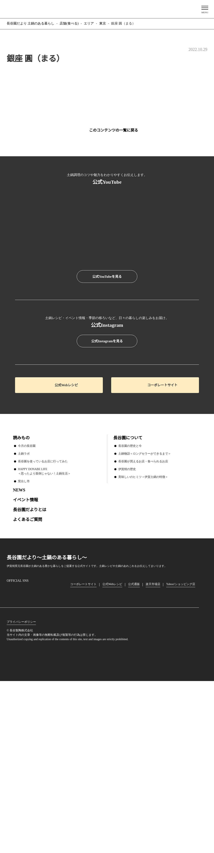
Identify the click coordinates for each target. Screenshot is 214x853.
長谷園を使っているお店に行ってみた (42, 624)
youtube (45, 753)
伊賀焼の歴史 (127, 632)
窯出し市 (24, 644)
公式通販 (135, 747)
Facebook (21, 753)
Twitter (34, 754)
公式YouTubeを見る (107, 276)
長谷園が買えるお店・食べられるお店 (143, 624)
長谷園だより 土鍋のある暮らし (107, 8)
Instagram (10, 754)
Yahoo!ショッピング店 (182, 747)
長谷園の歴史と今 (130, 608)
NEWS (19, 653)
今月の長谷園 (27, 608)
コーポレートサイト (162, 548)
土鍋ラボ (24, 616)
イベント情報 (25, 662)
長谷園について (127, 601)
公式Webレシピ (66, 548)
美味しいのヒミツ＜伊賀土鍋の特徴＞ (143, 639)
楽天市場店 (154, 747)
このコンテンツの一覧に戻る (113, 130)
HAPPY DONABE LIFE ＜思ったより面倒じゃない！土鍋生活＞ (44, 634)
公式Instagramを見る (107, 504)
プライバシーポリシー (21, 785)
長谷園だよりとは (29, 672)
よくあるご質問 (27, 682)
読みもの (21, 601)
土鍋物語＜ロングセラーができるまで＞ (144, 616)
